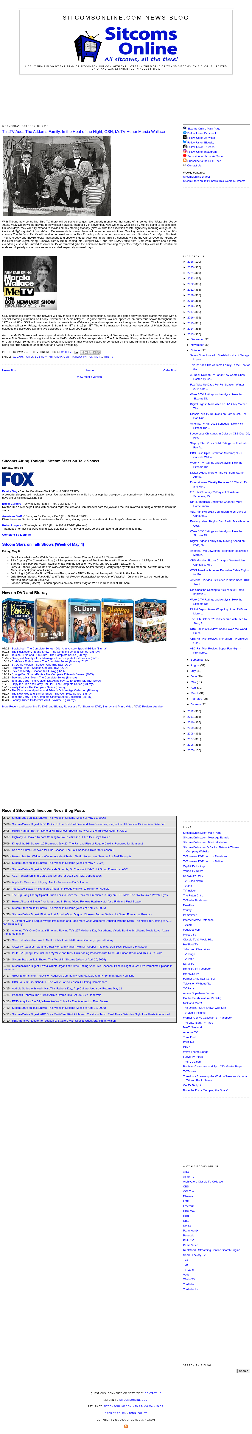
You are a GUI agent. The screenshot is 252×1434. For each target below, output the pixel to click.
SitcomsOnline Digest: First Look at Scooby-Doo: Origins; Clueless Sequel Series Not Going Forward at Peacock (82, 914)
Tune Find (189, 1037)
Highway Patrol (82, 357)
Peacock (188, 1235)
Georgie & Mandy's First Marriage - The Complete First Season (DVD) (55, 658)
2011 (190, 716)
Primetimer (190, 915)
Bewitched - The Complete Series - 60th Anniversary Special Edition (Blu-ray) (59, 648)
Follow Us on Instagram (202, 151)
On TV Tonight (192, 1085)
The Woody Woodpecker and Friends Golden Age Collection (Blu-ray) (55, 690)
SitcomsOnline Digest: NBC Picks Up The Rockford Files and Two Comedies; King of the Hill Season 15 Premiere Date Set (88, 824)
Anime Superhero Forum (198, 993)
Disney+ (188, 1196)
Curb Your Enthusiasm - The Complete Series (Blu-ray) (46, 661)
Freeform (188, 1206)
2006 (190, 744)
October (196, 350)
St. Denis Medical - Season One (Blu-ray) (37, 664)
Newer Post (9, 370)
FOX (186, 1201)
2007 (190, 739)
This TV (109, 357)
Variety (187, 910)
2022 (190, 284)
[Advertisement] (126, 99)
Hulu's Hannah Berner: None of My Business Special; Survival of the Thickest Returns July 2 (69, 830)
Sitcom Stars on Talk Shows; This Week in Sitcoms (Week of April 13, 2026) (59, 1007)
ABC (186, 1171)
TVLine (187, 885)
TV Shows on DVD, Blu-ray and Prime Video (105, 706)
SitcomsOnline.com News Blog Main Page (133, 1406)
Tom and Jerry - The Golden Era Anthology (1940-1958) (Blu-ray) (52, 680)
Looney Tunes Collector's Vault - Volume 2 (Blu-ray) (44, 700)
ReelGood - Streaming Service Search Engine (211, 1250)
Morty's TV (189, 934)
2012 (190, 711)
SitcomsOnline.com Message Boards (206, 837)
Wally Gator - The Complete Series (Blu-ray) (39, 687)
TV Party (188, 988)
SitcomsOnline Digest (196, 176)
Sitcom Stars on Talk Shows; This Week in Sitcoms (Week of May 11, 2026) (59, 817)
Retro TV (188, 964)
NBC (186, 1220)
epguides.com (192, 929)
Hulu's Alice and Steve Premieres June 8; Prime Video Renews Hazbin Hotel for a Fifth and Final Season (77, 901)
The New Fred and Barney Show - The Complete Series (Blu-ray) (52, 693)
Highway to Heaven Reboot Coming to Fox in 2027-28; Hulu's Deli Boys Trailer (61, 837)
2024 (190, 272)
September (198, 659)
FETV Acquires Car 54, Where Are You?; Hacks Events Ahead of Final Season (60, 1001)
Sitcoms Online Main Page (201, 128)
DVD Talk (189, 1042)
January (196, 704)
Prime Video (190, 1245)
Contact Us (192, 165)
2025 (190, 267)
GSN (66, 357)
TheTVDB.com (192, 1061)
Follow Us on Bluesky (200, 142)
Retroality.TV (191, 973)
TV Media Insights (194, 1012)
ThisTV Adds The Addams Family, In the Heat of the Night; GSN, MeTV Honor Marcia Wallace (83, 132)
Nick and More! (192, 1003)
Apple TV (188, 1176)
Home (90, 370)
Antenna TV (190, 1032)
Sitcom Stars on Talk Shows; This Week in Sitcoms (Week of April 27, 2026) (59, 908)
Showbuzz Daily (193, 876)
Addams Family (23, 357)
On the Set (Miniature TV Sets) (202, 998)
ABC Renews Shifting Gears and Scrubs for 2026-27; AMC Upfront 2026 (57, 875)
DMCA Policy (138, 1413)
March (195, 693)
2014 (190, 328)
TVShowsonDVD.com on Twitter (203, 861)
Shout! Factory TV (194, 1255)
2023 (190, 278)
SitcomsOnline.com (133, 1400)
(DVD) (84, 661)
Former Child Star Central (199, 978)
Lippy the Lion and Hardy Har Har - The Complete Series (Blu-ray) (53, 684)
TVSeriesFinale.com (195, 900)
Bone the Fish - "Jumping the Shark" (205, 1090)
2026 (190, 261)
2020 (190, 295)
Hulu (186, 1216)
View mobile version (89, 376)
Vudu (186, 1274)
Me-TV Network (192, 1027)
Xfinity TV (189, 1279)
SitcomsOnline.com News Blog (126, 17)
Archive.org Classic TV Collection (203, 1181)
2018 (190, 306)
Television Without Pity (197, 983)
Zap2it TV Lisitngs (194, 866)
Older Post (170, 370)
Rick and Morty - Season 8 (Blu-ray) (34, 671)
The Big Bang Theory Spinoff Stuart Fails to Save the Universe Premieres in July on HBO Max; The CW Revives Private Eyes (90, 895)
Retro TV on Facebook (197, 968)
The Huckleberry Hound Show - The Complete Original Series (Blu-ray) (56, 651)
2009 (190, 728)
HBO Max (189, 1211)
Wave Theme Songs (195, 1051)
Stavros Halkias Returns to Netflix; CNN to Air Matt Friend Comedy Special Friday (62, 940)
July (194, 670)
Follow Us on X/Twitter (201, 137)
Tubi (185, 1264)
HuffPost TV (190, 944)
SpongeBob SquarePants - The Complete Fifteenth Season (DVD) (53, 674)
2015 (190, 323)
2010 (190, 722)
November (198, 344)
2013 (190, 334)
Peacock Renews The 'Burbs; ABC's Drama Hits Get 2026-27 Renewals (56, 995)
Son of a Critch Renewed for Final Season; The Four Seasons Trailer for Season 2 (63, 850)
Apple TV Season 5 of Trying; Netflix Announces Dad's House (50, 882)
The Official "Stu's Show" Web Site (204, 1007)
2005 (190, 750)
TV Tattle (188, 959)
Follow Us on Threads (201, 147)
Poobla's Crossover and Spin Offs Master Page (212, 1066)
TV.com (188, 925)
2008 (190, 733)
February (197, 698)
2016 (190, 317)
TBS (185, 1259)
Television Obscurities (196, 949)
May (194, 682)
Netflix (187, 1225)
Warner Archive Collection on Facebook (207, 1017)
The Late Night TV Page (198, 1022)
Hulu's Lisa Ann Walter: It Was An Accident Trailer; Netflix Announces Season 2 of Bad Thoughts (71, 856)
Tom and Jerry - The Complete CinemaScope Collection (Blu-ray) (52, 696)
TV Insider (189, 890)
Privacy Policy (115, 1413)
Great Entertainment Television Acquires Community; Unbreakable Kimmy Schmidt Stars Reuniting (73, 975)
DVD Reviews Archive (149, 706)
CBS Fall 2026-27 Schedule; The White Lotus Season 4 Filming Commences (59, 982)
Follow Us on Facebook (202, 133)
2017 (190, 312)
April (194, 687)
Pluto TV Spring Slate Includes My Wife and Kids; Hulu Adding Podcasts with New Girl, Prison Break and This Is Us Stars (87, 953)
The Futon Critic (193, 895)
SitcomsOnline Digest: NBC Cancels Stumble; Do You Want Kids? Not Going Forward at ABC (70, 869)
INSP (186, 1046)
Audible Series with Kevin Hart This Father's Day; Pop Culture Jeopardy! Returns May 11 (67, 988)
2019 (190, 300)
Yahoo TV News (193, 871)
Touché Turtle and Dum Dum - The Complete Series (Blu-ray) (49, 655)
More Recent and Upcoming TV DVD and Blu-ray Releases (39, 706)
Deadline (188, 905)
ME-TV (98, 357)
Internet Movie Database (198, 920)
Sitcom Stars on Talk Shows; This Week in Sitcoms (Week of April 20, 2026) (59, 959)
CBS (186, 1186)
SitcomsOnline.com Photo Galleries (205, 842)
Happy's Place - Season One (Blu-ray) (35, 667)
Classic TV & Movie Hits (198, 939)
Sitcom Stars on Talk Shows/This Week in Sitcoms (214, 181)
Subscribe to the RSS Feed (204, 161)
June (194, 676)
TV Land (188, 1269)
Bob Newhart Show (48, 357)
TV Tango (189, 954)
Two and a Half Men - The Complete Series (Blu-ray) (44, 677)
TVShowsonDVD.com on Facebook (205, 856)
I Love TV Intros (193, 1056)
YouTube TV (190, 1289)
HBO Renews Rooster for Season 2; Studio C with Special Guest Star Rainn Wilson (64, 1020)
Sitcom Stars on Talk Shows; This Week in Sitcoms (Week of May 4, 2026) (58, 862)
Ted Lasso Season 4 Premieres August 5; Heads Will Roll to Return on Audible (60, 888)
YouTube (188, 1284)
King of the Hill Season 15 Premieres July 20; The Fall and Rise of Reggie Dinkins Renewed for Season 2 (77, 843)
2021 (190, 289)
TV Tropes (189, 1071)
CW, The (188, 1191)
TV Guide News (193, 880)
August (195, 665)
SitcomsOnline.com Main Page (202, 832)
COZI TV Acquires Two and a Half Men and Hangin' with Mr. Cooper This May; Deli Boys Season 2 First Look (79, 946)
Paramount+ (190, 1230)
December (198, 339)
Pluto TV (188, 1240)
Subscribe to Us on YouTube (205, 156)
